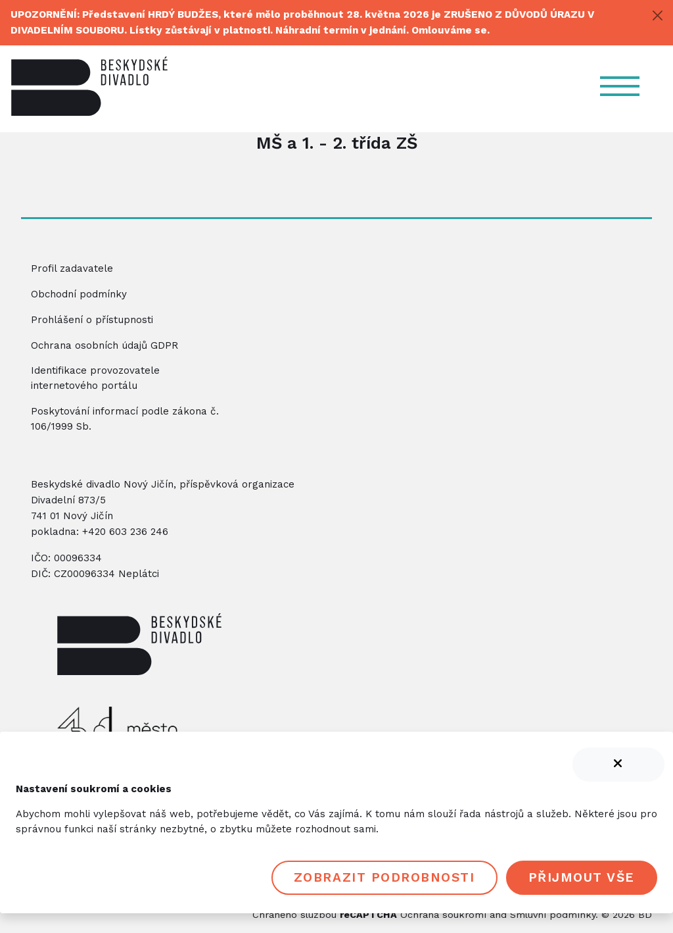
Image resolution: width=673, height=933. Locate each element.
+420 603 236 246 (125, 532)
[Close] (657, 15)
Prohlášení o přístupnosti (92, 320)
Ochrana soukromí (443, 914)
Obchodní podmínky (79, 294)
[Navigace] (626, 86)
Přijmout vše (581, 877)
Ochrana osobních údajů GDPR (104, 345)
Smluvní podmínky (552, 914)
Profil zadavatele (72, 268)
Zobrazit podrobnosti (384, 877)
